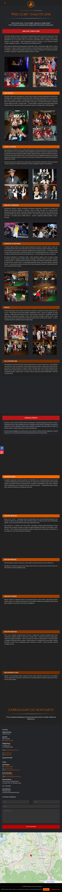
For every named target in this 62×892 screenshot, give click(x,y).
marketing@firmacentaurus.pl (13, 777)
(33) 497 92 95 (8, 753)
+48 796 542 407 (9, 766)
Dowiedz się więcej (55, 889)
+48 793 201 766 (8, 775)
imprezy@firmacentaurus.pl (13, 770)
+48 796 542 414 (9, 768)
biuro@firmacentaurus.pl (12, 750)
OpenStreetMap (51, 882)
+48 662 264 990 (9, 741)
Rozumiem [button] (46, 889)
